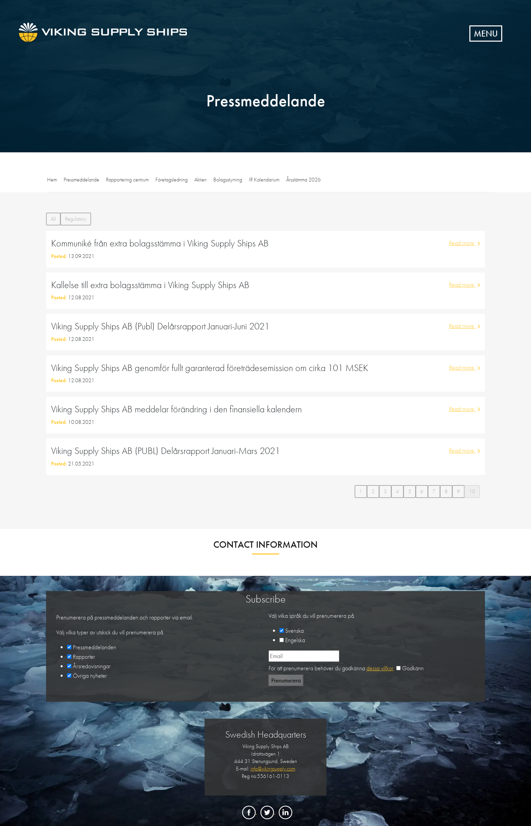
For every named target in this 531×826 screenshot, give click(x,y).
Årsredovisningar (92, 666)
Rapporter (84, 656)
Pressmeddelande (81, 179)
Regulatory (75, 218)
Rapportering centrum (127, 179)
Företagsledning (171, 179)
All (53, 218)
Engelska (295, 640)
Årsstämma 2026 (303, 179)
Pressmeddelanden (94, 647)
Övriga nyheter (90, 675)
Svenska (294, 630)
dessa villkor (380, 668)
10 (472, 491)
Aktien (200, 179)
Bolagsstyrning (227, 179)
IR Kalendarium (264, 179)
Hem (52, 179)
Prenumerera (286, 680)
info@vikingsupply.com (273, 768)
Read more (464, 243)
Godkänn (413, 668)
